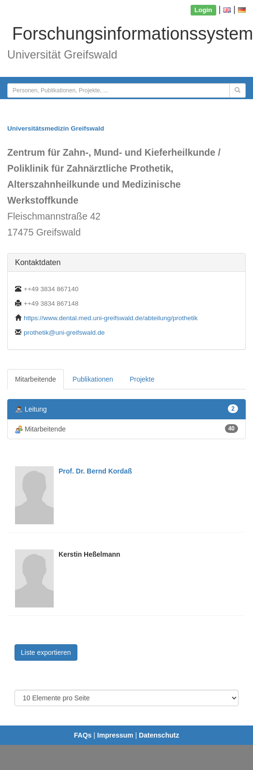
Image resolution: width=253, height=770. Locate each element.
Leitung (126, 409)
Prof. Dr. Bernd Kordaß (95, 471)
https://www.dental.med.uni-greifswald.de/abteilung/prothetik (110, 318)
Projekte (142, 379)
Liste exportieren (46, 652)
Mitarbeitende (35, 379)
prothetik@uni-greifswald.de (64, 332)
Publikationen (93, 379)
